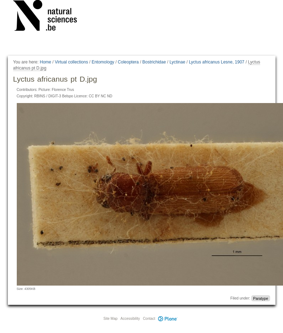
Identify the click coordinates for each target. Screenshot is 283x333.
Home (45, 62)
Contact (149, 319)
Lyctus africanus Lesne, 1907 (216, 62)
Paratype (260, 298)
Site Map (110, 319)
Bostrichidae (154, 62)
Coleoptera (128, 62)
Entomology (103, 62)
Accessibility (130, 319)
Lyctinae (177, 62)
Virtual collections (71, 62)
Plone (168, 319)
